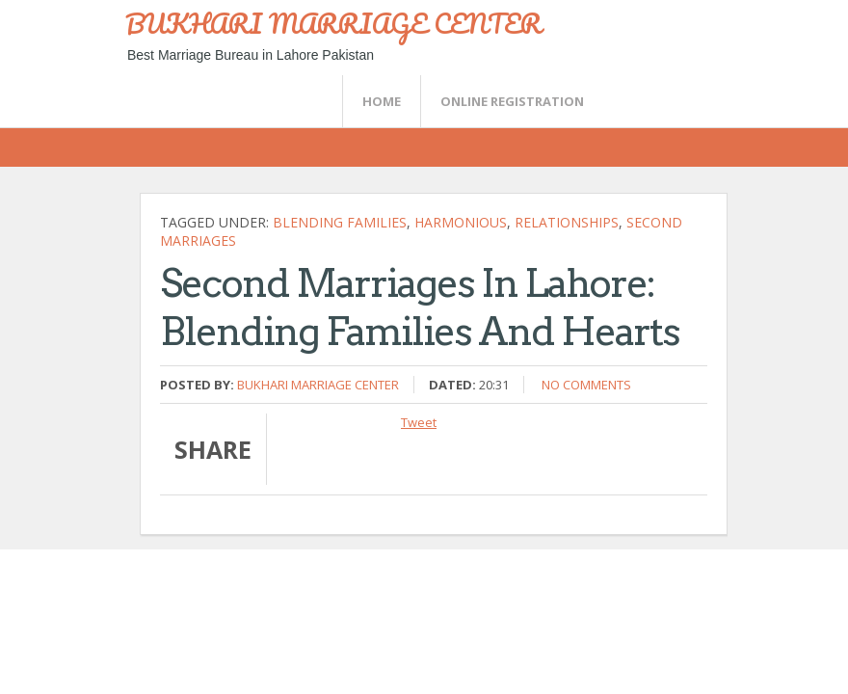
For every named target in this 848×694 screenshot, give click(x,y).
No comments (586, 384)
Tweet (419, 422)
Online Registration (512, 101)
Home (381, 101)
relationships (567, 222)
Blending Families (340, 222)
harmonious (460, 222)
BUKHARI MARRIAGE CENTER (333, 23)
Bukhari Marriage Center (318, 384)
